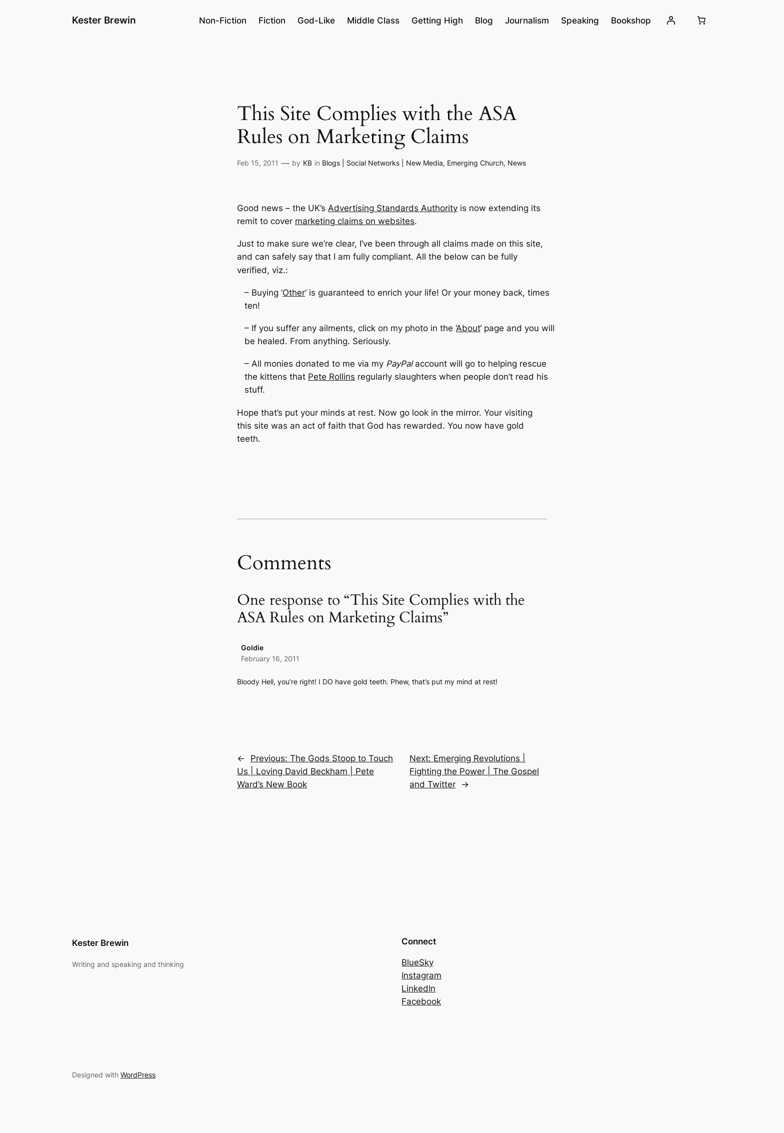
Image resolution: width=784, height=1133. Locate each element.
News (517, 163)
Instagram (422, 975)
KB (307, 163)
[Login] (671, 20)
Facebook (421, 1001)
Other (293, 293)
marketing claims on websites (354, 221)
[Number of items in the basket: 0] (701, 20)
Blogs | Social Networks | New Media (382, 163)
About (468, 328)
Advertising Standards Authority (393, 208)
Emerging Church (475, 163)
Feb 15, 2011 (257, 163)
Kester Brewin (104, 20)
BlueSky (418, 962)
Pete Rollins (331, 377)
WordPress (138, 1074)
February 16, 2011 (270, 658)
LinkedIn (419, 988)
